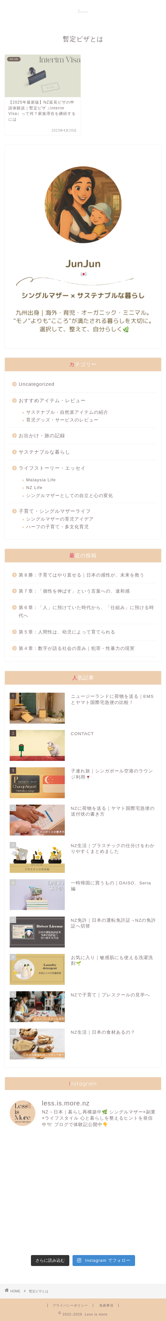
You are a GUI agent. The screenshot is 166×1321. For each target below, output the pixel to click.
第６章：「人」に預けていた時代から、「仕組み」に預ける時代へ (86, 611)
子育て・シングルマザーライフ (55, 511)
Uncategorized (36, 384)
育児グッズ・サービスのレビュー (62, 420)
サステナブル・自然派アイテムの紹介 (67, 412)
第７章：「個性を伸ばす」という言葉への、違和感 (74, 591)
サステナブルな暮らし (44, 452)
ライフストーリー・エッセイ (52, 468)
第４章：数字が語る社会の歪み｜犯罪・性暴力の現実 (77, 648)
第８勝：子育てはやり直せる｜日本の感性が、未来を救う (81, 575)
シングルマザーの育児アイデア (60, 519)
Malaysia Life (41, 479)
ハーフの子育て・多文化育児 (57, 526)
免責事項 (106, 1305)
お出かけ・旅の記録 (42, 435)
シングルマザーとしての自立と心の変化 (69, 495)
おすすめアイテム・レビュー (52, 400)
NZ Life (34, 487)
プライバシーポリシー (70, 1305)
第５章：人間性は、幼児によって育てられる (67, 632)
